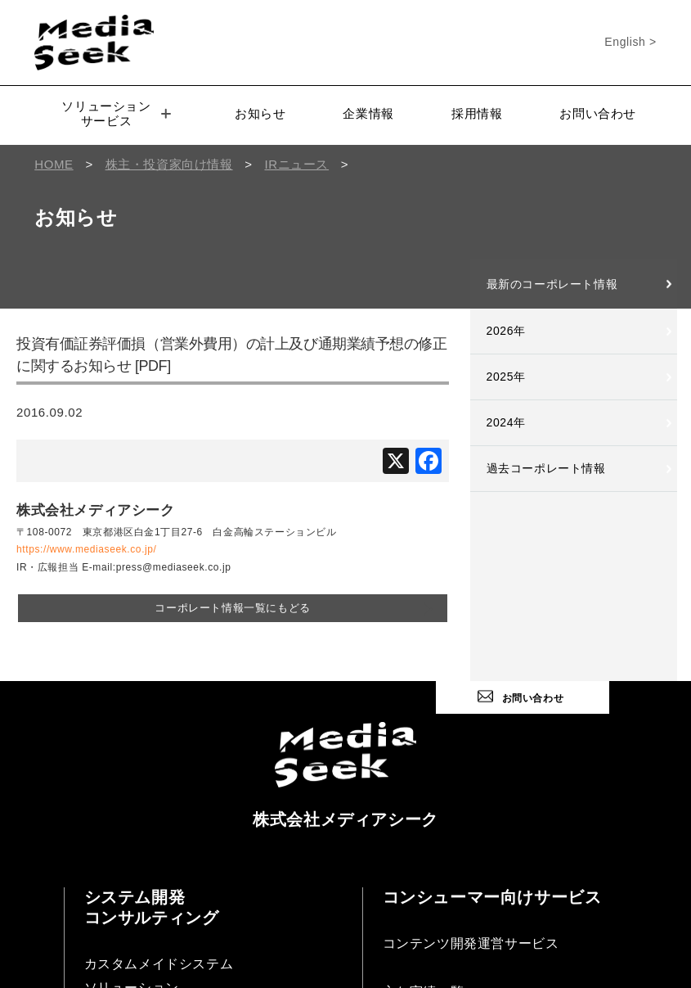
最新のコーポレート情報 (552, 284)
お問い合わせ (597, 113)
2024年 (506, 422)
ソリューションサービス (115, 113)
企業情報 (368, 113)
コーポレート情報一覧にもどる (232, 608)
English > (630, 41)
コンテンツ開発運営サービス (471, 943)
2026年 (506, 330)
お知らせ (260, 113)
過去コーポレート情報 (546, 468)
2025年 (506, 376)
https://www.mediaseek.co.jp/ (86, 549)
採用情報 (476, 113)
